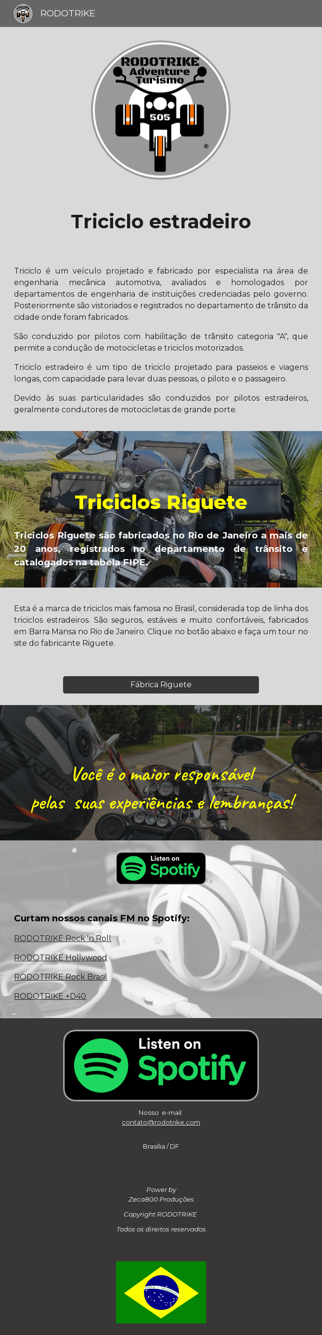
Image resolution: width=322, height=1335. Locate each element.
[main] (160, 221)
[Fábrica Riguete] (161, 684)
